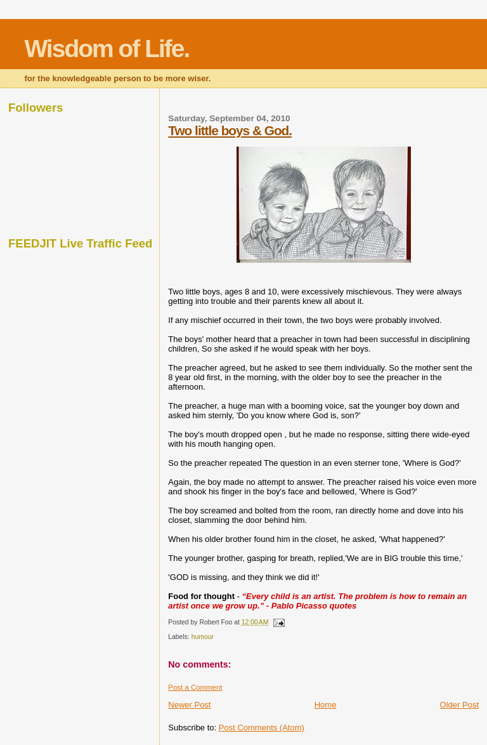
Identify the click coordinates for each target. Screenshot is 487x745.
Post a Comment (195, 687)
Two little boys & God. (230, 130)
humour (203, 636)
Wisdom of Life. (106, 48)
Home (326, 704)
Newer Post (189, 704)
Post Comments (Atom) (261, 727)
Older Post (459, 704)
